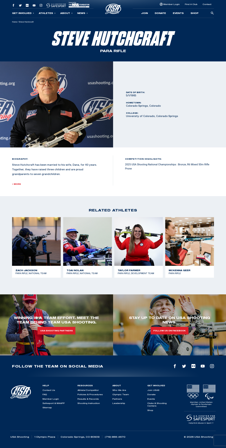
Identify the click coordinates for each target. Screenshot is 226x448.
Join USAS (153, 390)
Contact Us (49, 390)
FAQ (45, 394)
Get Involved (23, 13)
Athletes (47, 13)
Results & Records (88, 399)
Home (14, 22)
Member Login (171, 4)
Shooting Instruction (88, 403)
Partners (117, 399)
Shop (194, 13)
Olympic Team (120, 394)
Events (178, 13)
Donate (160, 13)
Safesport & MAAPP (54, 403)
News (82, 13)
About (66, 13)
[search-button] (212, 13)
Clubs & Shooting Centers (157, 404)
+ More (16, 184)
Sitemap (47, 407)
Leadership (118, 403)
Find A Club (191, 4)
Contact (207, 4)
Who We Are (119, 390)
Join (144, 13)
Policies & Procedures (90, 394)
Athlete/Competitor (88, 390)
